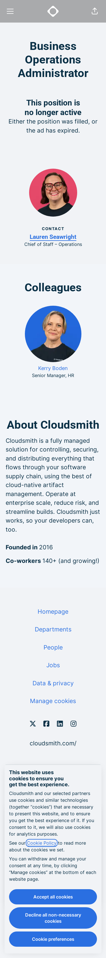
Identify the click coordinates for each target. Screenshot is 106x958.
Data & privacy (53, 683)
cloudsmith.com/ (53, 743)
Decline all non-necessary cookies (53, 918)
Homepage (53, 611)
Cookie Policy (42, 843)
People (53, 647)
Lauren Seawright (53, 237)
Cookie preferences (53, 939)
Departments (53, 629)
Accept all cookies (53, 897)
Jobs (53, 665)
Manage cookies (53, 700)
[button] (95, 11)
